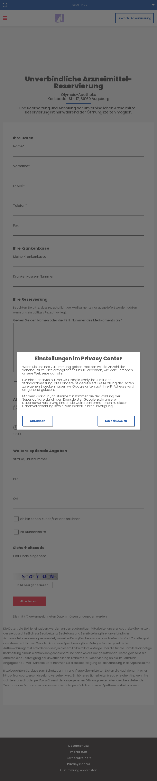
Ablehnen (37, 421)
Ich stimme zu (116, 421)
